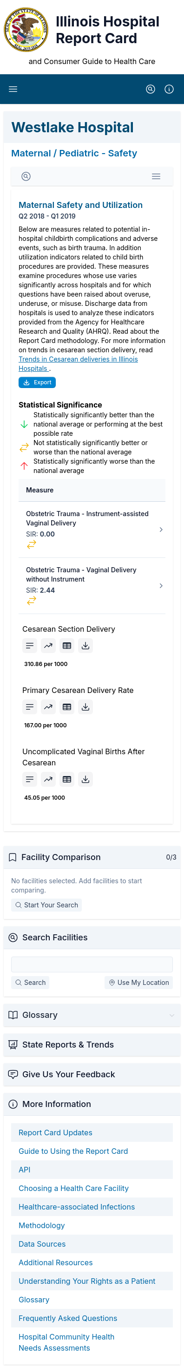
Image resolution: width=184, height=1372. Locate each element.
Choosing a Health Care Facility (74, 1188)
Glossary (34, 1299)
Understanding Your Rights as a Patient (87, 1281)
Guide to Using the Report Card (73, 1151)
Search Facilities (55, 937)
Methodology (42, 1225)
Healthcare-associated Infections (77, 1206)
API (25, 1169)
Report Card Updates (55, 1132)
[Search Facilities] (92, 964)
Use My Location (138, 982)
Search (30, 982)
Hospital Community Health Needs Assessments (67, 1342)
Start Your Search (46, 905)
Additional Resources (56, 1262)
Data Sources (42, 1244)
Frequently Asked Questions (68, 1318)
